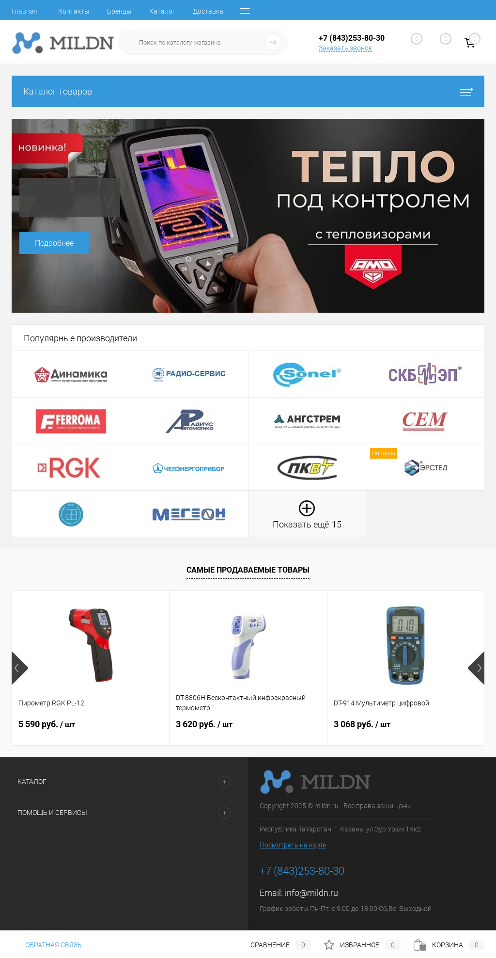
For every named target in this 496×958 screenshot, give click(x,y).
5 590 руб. (46, 724)
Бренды (119, 11)
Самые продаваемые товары (248, 570)
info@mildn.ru (311, 893)
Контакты (74, 11)
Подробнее (54, 243)
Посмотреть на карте (293, 845)
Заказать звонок (345, 48)
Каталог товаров (248, 91)
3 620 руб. (204, 724)
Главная (25, 11)
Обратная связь (47, 945)
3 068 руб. (362, 724)
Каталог (162, 11)
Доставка (208, 11)
